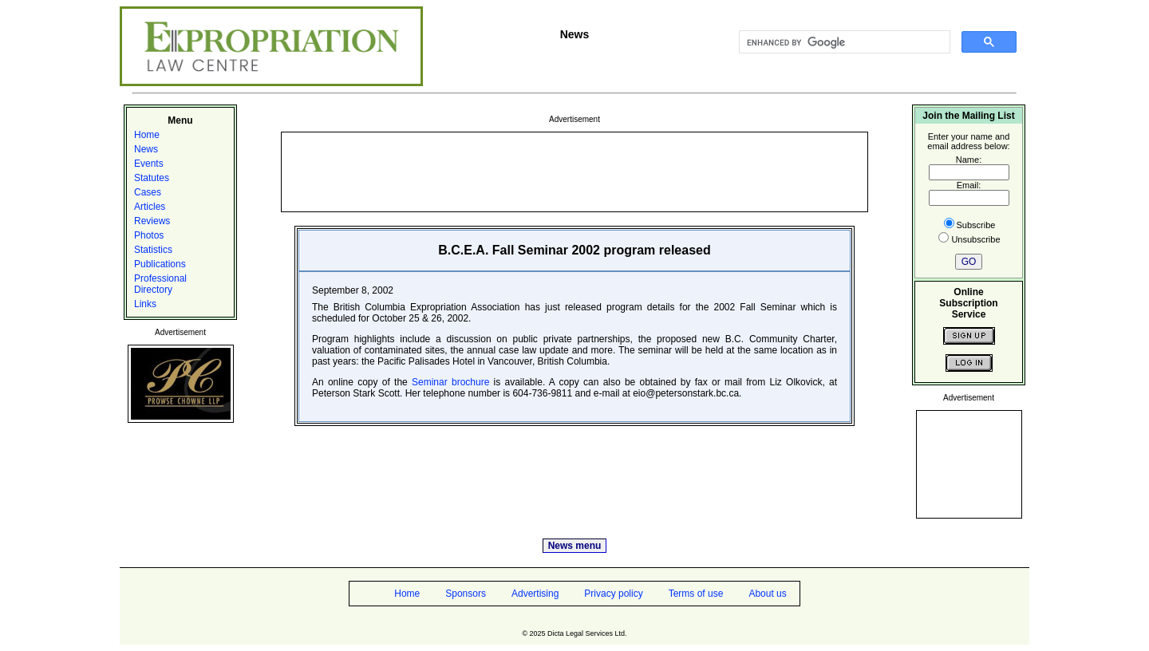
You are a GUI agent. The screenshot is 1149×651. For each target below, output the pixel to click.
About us (767, 593)
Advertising (535, 593)
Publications (160, 264)
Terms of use (696, 593)
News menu (575, 545)
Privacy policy (613, 593)
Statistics (153, 249)
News (146, 149)
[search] (843, 42)
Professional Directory (160, 284)
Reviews (152, 221)
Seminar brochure (450, 382)
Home (147, 134)
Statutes (151, 177)
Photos (149, 235)
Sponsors (465, 593)
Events (149, 163)
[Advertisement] (574, 171)
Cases (147, 192)
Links (145, 304)
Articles (149, 206)
